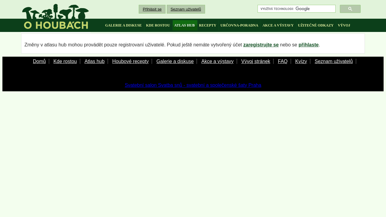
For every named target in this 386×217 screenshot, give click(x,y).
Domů (39, 61)
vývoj (344, 25)
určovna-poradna (239, 25)
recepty (207, 25)
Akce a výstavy (217, 61)
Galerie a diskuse (175, 61)
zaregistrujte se (261, 44)
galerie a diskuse (123, 25)
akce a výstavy (277, 25)
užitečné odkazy (316, 25)
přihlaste (309, 44)
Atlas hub (94, 61)
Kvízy (301, 61)
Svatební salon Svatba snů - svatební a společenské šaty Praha (193, 85)
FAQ (282, 61)
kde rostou (158, 25)
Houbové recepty (130, 61)
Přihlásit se (152, 9)
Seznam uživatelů (186, 9)
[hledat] (296, 9)
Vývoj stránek (255, 61)
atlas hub (184, 25)
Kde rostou (65, 61)
